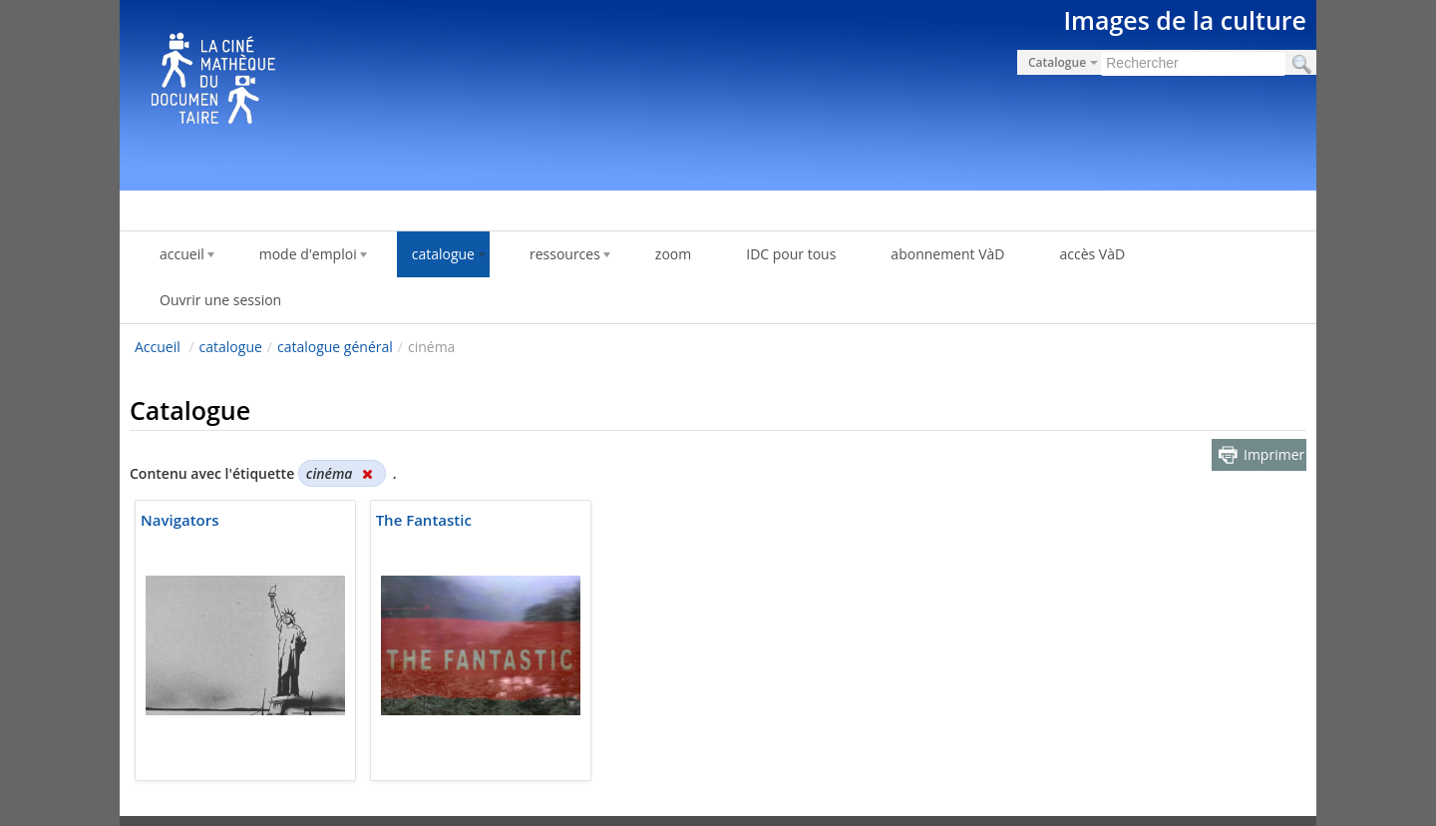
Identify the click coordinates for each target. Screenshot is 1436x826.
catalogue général (335, 346)
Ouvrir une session (220, 299)
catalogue (230, 346)
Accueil (157, 346)
